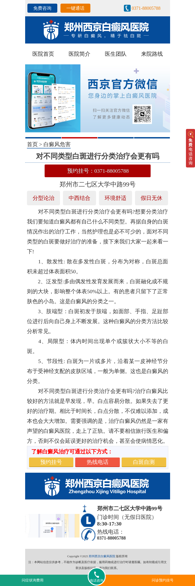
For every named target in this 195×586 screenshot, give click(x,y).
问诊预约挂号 (162, 580)
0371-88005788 (146, 8)
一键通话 (75, 8)
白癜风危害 (57, 144)
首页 (32, 144)
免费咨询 (42, 8)
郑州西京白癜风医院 (102, 556)
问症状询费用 (32, 580)
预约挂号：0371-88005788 (98, 171)
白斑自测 (144, 462)
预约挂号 (51, 462)
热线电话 (97, 462)
